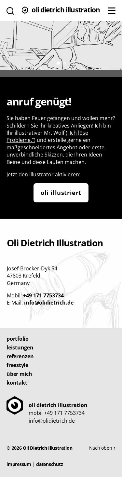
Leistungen (20, 347)
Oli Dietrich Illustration (66, 10)
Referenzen (20, 356)
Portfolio (18, 338)
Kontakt (17, 382)
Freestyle (17, 365)
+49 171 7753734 (43, 295)
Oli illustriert (61, 193)
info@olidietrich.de (49, 302)
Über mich (19, 373)
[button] (58, 63)
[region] (61, 45)
